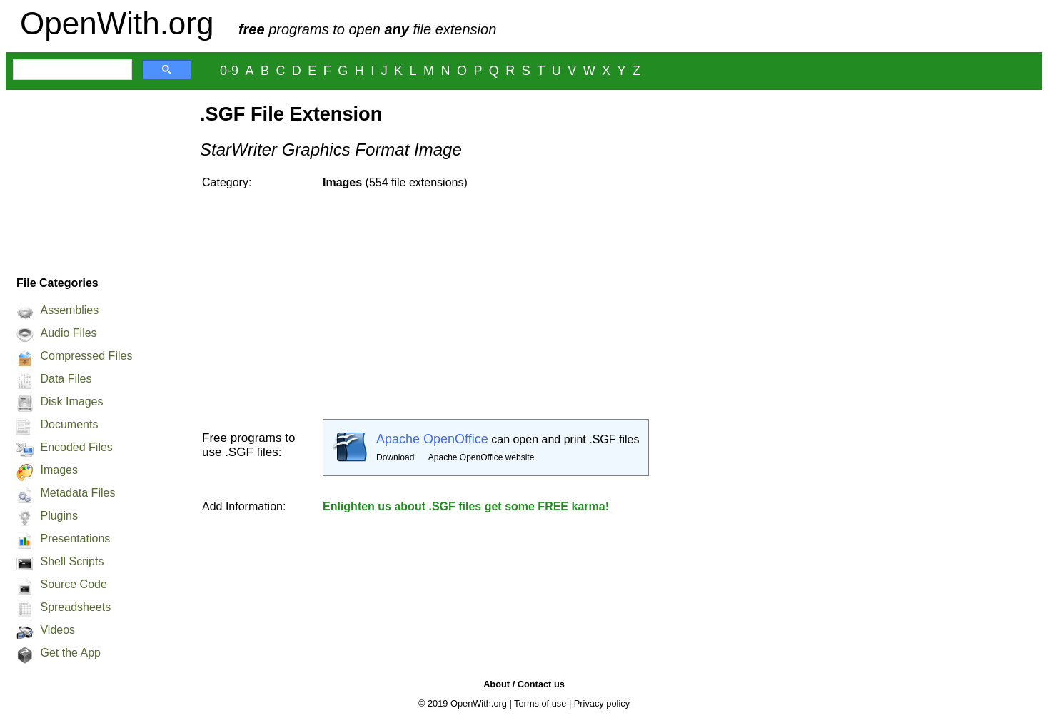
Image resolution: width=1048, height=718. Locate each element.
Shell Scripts (72, 561)
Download (395, 457)
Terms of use (540, 703)
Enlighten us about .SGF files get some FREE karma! (466, 506)
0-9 (229, 71)
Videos (57, 630)
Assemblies (69, 310)
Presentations (75, 538)
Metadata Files (77, 493)
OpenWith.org (116, 23)
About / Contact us (524, 684)
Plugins (58, 516)
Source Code (73, 584)
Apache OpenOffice (432, 439)
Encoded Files (76, 447)
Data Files (65, 379)
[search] (71, 70)
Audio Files (68, 333)
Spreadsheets (75, 607)
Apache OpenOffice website (481, 457)
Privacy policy (602, 703)
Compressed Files (86, 356)
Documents (69, 424)
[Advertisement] (96, 179)
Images (58, 470)
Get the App (70, 653)
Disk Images (71, 401)
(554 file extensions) (395, 182)
